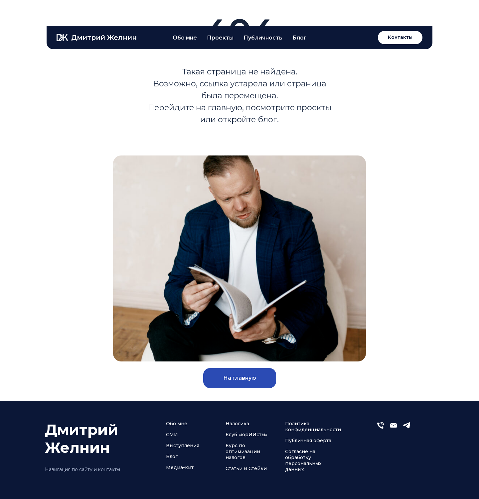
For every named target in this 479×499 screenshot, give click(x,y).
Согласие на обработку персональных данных (303, 460)
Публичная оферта (308, 441)
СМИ (172, 435)
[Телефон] (380, 428)
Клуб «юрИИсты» (246, 435)
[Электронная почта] (393, 428)
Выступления (182, 446)
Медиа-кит (180, 467)
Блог (172, 456)
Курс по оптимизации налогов (243, 451)
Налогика (237, 424)
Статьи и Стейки (246, 468)
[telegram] (406, 428)
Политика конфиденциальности (313, 427)
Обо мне (176, 424)
